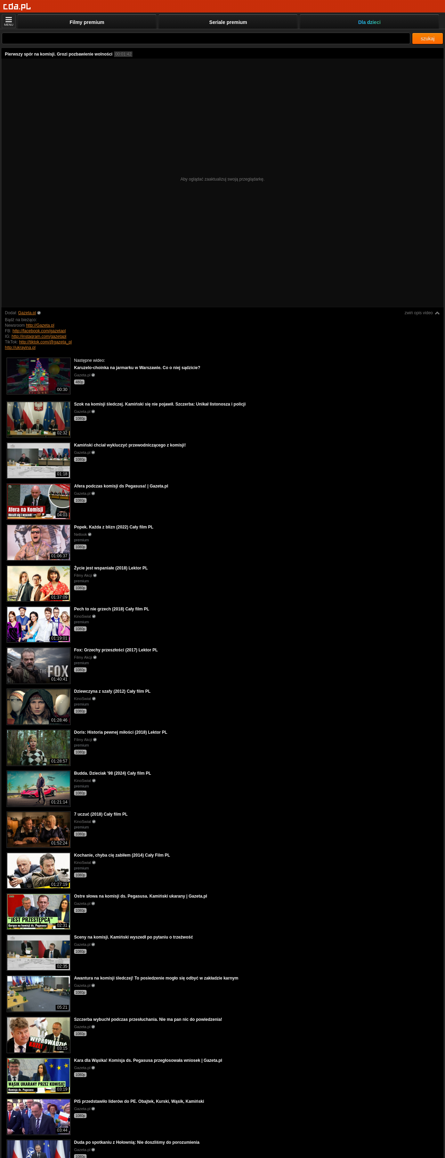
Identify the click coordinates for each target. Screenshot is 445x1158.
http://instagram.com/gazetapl (38, 336)
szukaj (428, 38)
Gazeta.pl (27, 312)
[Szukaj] (206, 38)
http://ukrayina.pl (20, 347)
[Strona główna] (17, 6)
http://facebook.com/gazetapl (39, 330)
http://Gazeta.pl (40, 325)
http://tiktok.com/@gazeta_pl (45, 342)
